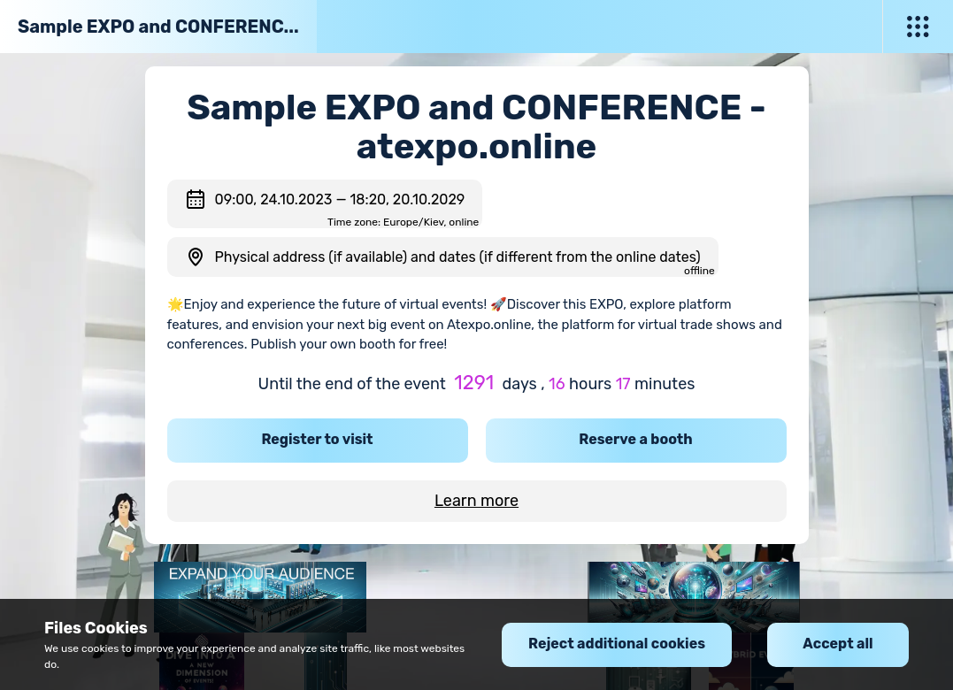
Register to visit (317, 439)
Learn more (476, 500)
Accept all (837, 643)
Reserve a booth (635, 439)
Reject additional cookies (616, 643)
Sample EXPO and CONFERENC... (158, 26)
